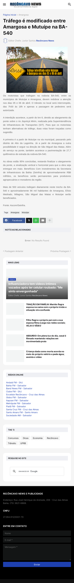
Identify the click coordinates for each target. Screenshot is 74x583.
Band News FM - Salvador (19, 388)
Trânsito (12, 443)
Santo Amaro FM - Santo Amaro (22, 412)
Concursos (13, 438)
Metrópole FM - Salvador (18, 403)
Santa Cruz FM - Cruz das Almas (22, 409)
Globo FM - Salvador (16, 397)
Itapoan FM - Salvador (17, 400)
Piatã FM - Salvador (16, 406)
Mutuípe (25, 212)
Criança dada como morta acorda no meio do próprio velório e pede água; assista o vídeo (45, 354)
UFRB (23, 443)
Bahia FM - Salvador (16, 385)
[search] (36, 471)
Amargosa (23, 15)
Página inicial (9, 15)
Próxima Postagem (59, 251)
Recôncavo (52, 438)
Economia (38, 438)
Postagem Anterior (14, 251)
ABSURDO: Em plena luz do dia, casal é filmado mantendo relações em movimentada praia (46, 338)
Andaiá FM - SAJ (14, 382)
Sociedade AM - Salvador (19, 415)
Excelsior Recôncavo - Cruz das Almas (25, 394)
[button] (4, 4)
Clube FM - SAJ (14, 391)
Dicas (25, 438)
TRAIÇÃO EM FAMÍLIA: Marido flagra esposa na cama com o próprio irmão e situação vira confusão (46, 307)
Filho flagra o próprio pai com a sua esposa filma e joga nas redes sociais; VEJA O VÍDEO (45, 323)
